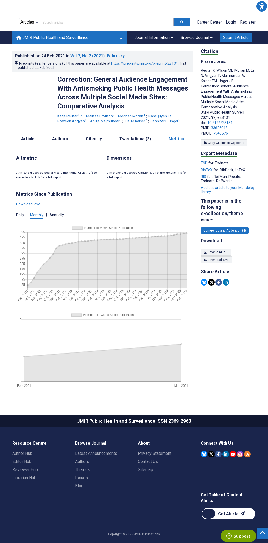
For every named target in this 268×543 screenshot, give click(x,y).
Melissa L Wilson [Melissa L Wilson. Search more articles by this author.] (100, 116)
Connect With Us (217, 443)
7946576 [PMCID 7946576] (220, 133)
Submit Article (236, 37)
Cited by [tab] (94, 138)
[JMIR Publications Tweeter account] (211, 454)
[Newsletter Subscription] (228, 513)
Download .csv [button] (28, 204)
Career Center (209, 22)
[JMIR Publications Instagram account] (240, 454)
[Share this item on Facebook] (218, 282)
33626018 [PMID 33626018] (219, 128)
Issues (81, 477)
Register (248, 22)
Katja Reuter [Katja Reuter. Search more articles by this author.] (70, 116)
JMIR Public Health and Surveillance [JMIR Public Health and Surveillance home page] (52, 37)
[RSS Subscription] (247, 454)
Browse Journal (90, 443)
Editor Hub (21, 461)
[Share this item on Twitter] (211, 282)
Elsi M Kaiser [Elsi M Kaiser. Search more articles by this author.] (136, 121)
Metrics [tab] (176, 138)
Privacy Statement (154, 453)
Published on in (70, 55)
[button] (261, 6)
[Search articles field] (107, 22)
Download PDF (216, 252)
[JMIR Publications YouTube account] (233, 454)
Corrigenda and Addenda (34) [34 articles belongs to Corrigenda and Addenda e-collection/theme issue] (224, 230)
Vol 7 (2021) (97, 55)
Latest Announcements (96, 453)
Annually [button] (56, 215)
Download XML (216, 260)
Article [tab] (28, 138)
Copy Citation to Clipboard (224, 143)
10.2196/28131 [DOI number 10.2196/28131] (220, 123)
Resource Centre (29, 443)
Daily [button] (20, 215)
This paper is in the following (228, 210)
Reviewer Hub (25, 469)
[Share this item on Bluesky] (204, 282)
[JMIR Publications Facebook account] (218, 454)
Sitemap (145, 469)
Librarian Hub (24, 477)
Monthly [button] (36, 215)
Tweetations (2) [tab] (135, 138)
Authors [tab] (60, 138)
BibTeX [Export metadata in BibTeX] (207, 170)
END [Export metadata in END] (204, 163)
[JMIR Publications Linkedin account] (225, 454)
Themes (82, 469)
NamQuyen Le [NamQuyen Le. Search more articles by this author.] (161, 116)
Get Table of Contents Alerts (223, 497)
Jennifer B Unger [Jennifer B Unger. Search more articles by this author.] (165, 121)
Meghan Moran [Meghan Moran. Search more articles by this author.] (132, 116)
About (144, 443)
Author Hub (22, 453)
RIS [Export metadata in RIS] (204, 177)
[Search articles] (182, 22)
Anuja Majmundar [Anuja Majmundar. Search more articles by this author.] (106, 121)
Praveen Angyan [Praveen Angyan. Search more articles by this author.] (72, 121)
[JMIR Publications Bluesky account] (204, 454)
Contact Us (148, 461)
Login (231, 22)
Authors (82, 461)
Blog (79, 485)
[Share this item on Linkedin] (226, 282)
